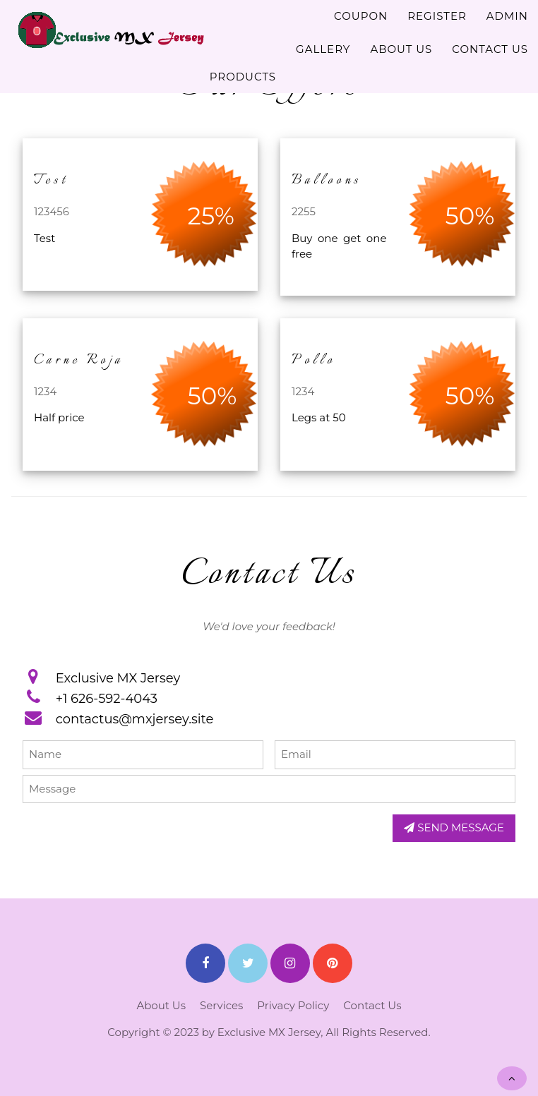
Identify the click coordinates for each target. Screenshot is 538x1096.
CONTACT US (490, 49)
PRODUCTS (243, 76)
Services (221, 1005)
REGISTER (437, 16)
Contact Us (372, 1005)
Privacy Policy (293, 1005)
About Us (161, 1005)
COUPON (361, 16)
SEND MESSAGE (454, 827)
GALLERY (323, 49)
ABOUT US (401, 49)
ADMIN (507, 16)
